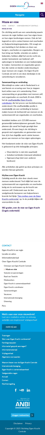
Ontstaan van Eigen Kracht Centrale (17, 266)
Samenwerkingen (10, 291)
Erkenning (8, 301)
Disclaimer (18, 424)
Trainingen (6, 335)
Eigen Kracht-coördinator (13, 287)
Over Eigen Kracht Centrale (14, 262)
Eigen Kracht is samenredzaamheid (17, 283)
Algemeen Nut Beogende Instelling (22, 403)
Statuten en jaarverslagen (13, 273)
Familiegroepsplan (9, 342)
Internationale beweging (13, 298)
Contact (11, 26)
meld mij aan (11, 327)
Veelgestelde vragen (9, 373)
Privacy (28, 424)
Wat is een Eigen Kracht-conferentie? (16, 339)
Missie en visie (11, 269)
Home (4, 26)
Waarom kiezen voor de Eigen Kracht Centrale (19, 362)
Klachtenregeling (8, 384)
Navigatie (19, 14)
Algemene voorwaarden (11, 357)
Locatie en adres (9, 254)
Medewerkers (9, 280)
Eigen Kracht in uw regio (12, 250)
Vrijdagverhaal (7, 353)
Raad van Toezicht (11, 276)
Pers (4, 306)
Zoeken (42, 14)
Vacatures (8, 294)
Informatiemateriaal (10, 258)
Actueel (5, 376)
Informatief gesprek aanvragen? (14, 346)
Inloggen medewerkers (20, 415)
